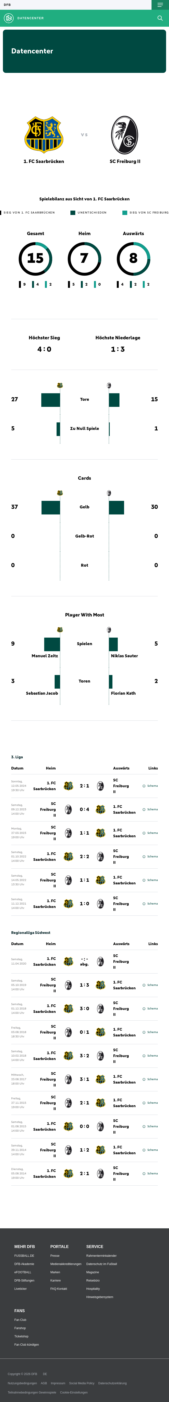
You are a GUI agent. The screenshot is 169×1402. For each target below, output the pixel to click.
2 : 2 (84, 856)
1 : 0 (84, 903)
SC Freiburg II (121, 786)
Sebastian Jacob (42, 693)
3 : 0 (84, 1008)
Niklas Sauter (124, 656)
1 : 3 (84, 985)
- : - (84, 961)
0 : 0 (84, 1126)
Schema (150, 786)
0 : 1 (84, 1032)
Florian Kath (123, 693)
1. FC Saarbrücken (44, 786)
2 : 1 (84, 786)
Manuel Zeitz (45, 656)
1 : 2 (84, 1150)
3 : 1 (84, 1079)
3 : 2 (84, 1055)
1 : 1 (84, 833)
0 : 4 (84, 809)
